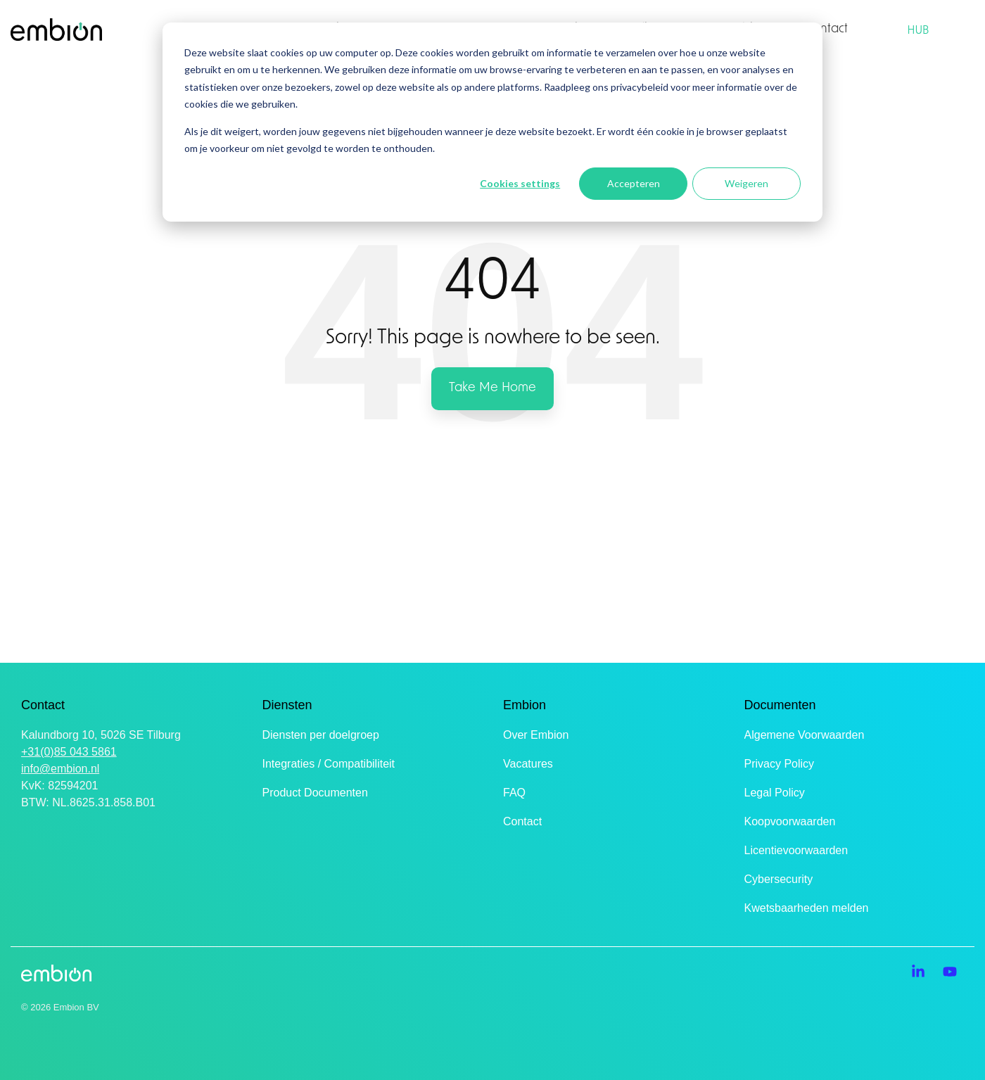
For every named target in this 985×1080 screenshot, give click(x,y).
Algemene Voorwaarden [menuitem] (804, 735)
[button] (920, 972)
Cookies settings (520, 183)
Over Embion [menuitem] (535, 735)
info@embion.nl (60, 769)
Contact (827, 29)
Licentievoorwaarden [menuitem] (796, 850)
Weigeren (746, 183)
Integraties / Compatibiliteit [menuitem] (328, 764)
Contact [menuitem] (522, 821)
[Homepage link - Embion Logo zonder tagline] (56, 974)
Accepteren (633, 183)
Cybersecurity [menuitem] (778, 879)
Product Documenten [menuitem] (315, 793)
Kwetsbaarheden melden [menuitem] (806, 908)
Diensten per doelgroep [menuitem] (320, 735)
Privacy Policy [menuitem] (779, 764)
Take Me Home (492, 388)
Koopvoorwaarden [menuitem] (790, 821)
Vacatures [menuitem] (528, 764)
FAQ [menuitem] (514, 793)
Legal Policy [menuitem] (774, 793)
